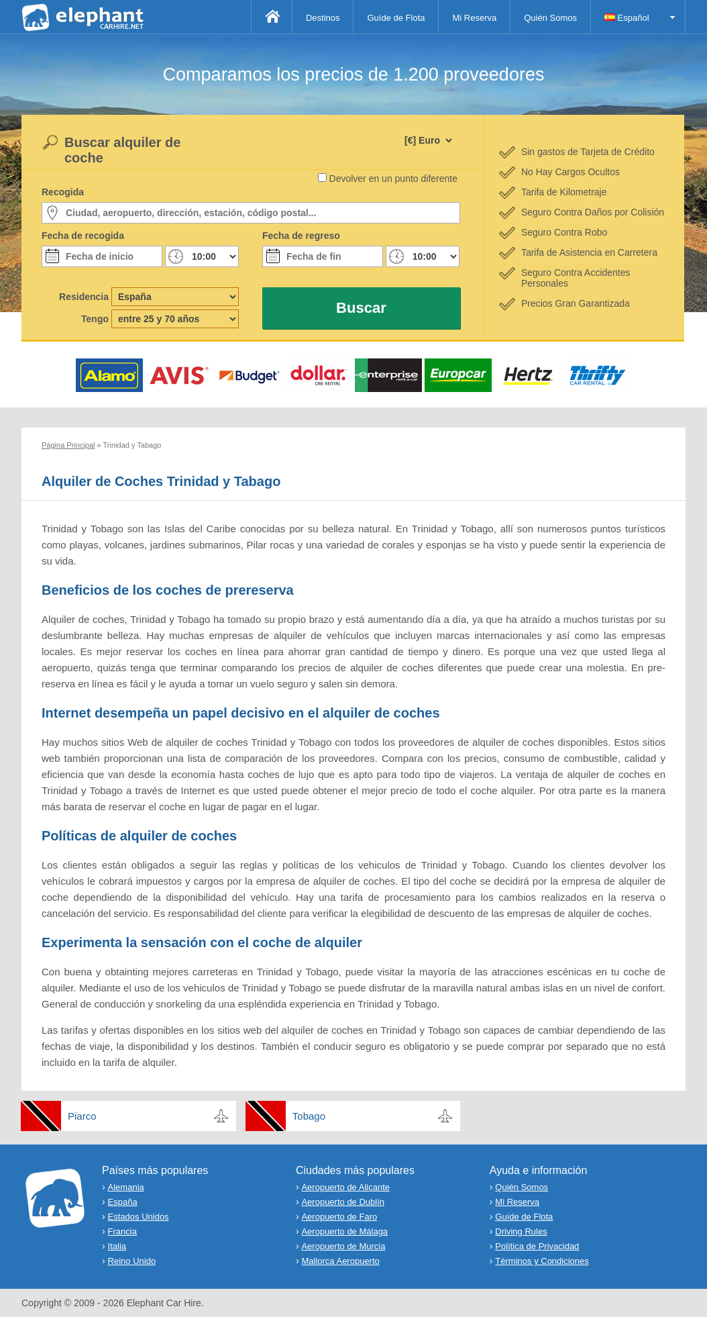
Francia (122, 1231)
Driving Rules (521, 1231)
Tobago (308, 1116)
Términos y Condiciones (541, 1261)
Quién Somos (550, 18)
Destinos (323, 18)
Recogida (63, 192)
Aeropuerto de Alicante (345, 1187)
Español (626, 18)
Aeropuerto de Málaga (344, 1231)
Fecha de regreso (301, 235)
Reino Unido (132, 1261)
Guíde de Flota (396, 18)
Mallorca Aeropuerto (340, 1261)
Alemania (126, 1187)
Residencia (84, 296)
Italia (117, 1246)
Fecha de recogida (83, 235)
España (123, 1202)
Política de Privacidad (537, 1246)
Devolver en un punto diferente (393, 178)
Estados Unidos (138, 1217)
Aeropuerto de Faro (339, 1217)
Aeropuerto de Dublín (342, 1202)
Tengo (95, 318)
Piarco (82, 1116)
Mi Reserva (474, 18)
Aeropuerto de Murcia (343, 1246)
